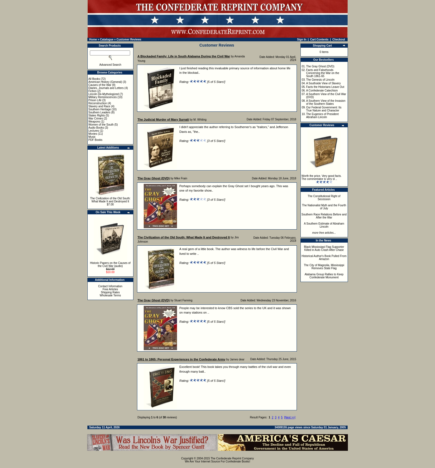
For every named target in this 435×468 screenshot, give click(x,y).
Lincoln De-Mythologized (103, 94)
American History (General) (105, 81)
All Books (94, 78)
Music (92, 136)
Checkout (338, 39)
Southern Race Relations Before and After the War (324, 216)
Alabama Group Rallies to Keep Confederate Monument (324, 276)
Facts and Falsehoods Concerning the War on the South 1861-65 (322, 73)
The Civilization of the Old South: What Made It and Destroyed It (110, 200)
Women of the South (101, 124)
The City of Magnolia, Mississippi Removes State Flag (324, 267)
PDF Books (95, 139)
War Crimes (95, 118)
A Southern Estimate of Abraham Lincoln (324, 225)
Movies (92, 133)
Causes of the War (99, 85)
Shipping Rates (110, 292)
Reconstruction (97, 103)
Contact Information (110, 286)
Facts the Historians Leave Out (325, 86)
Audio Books (96, 127)
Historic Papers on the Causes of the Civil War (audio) (110, 264)
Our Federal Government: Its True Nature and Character (323, 109)
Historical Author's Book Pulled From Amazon (324, 258)
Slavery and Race (99, 106)
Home (93, 39)
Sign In (301, 39)
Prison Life (95, 100)
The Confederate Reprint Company (232, 458)
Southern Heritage (99, 109)
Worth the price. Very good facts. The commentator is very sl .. (322, 177)
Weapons (94, 121)
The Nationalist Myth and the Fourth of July (324, 207)
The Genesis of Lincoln (320, 79)
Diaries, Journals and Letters (106, 88)
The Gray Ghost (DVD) (320, 66)
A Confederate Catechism (322, 90)
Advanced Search (110, 64)
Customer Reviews (129, 39)
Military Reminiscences (102, 97)
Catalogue (106, 39)
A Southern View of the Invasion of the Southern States (325, 102)
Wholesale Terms (110, 295)
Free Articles (110, 289)
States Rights (96, 115)
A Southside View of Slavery (323, 83)
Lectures (93, 130)
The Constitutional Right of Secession (324, 198)
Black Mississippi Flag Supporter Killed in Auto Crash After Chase (324, 248)
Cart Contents (319, 39)
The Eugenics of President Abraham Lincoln (322, 116)
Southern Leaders (99, 112)
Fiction (92, 91)
